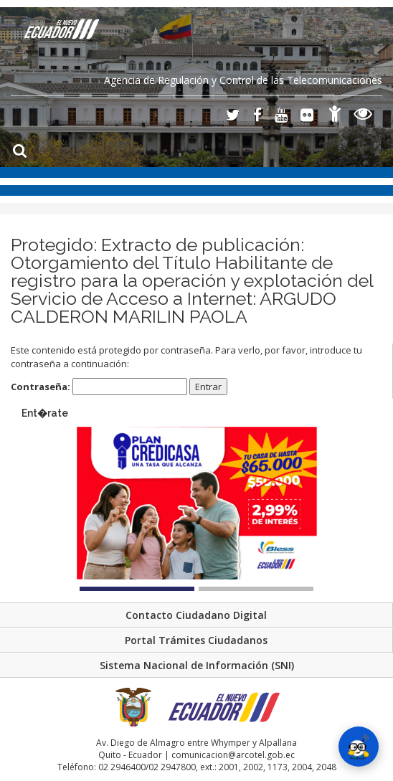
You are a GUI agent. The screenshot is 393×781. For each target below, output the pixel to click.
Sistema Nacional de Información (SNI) (197, 665)
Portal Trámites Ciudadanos (196, 640)
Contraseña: (99, 387)
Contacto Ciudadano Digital (196, 615)
